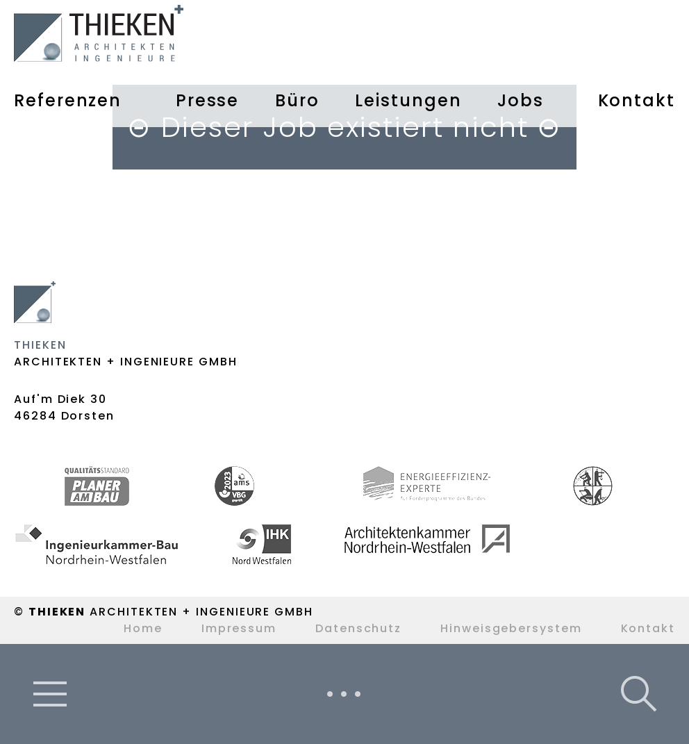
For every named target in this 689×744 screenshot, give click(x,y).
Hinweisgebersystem (511, 628)
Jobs (520, 100)
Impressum (238, 628)
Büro (297, 100)
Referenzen (68, 100)
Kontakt (636, 100)
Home (143, 628)
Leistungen (408, 100)
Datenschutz (358, 628)
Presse (208, 100)
